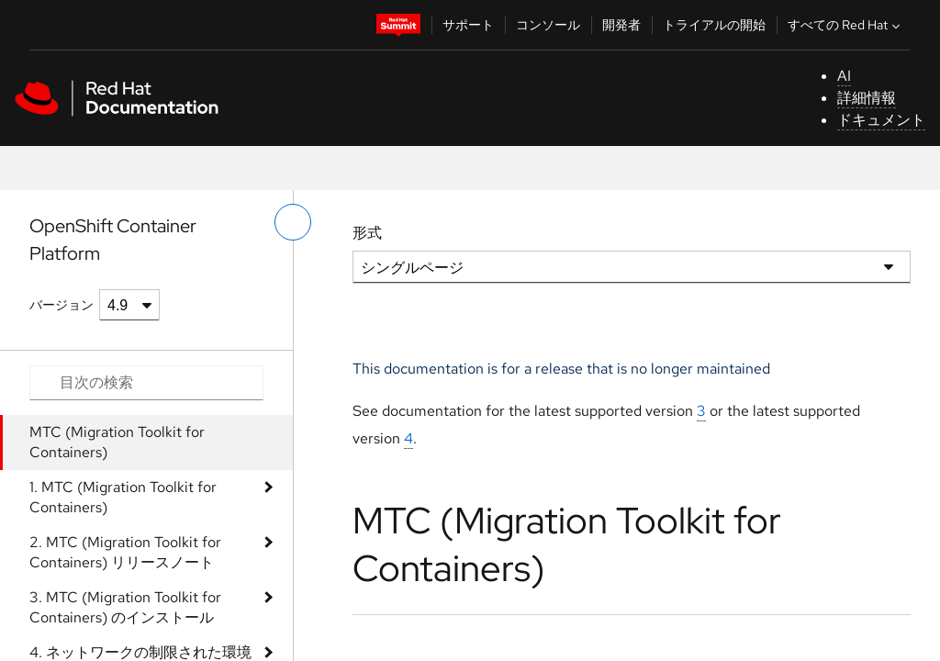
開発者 (621, 25)
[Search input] (146, 382)
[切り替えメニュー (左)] (292, 222)
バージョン (61, 305)
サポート (468, 25)
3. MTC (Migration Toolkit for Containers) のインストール (125, 607)
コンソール (548, 25)
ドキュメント (881, 119)
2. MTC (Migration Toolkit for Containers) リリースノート (125, 552)
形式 (367, 232)
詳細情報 (866, 97)
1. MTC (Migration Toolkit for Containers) (123, 497)
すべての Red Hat (846, 25)
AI (844, 75)
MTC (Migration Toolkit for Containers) (117, 442)
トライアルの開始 (714, 25)
